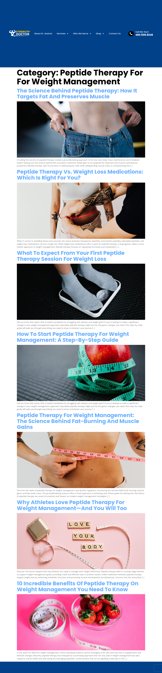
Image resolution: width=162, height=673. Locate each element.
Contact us (115, 33)
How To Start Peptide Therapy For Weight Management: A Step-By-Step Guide (73, 337)
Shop (100, 33)
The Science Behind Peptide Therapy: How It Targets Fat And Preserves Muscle (77, 93)
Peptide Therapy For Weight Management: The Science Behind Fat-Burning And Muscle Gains (78, 421)
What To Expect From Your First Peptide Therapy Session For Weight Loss (71, 256)
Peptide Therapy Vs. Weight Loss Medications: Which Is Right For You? (80, 174)
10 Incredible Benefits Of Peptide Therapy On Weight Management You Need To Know (77, 586)
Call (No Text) (141, 32)
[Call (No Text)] (131, 33)
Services (63, 33)
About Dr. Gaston (43, 33)
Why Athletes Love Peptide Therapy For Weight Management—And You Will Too (72, 505)
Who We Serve (82, 33)
